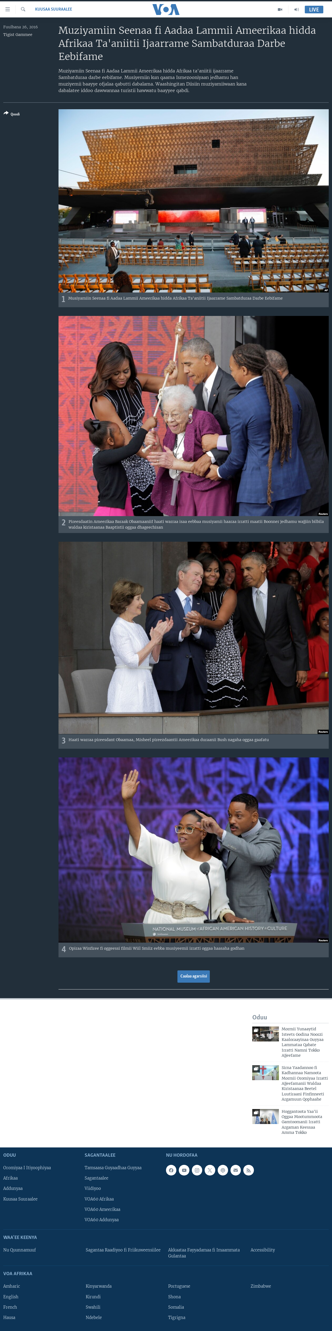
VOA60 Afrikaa (99, 1198)
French (10, 1307)
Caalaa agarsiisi (193, 976)
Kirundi (93, 1296)
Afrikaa (10, 1178)
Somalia (176, 1307)
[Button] (12, 114)
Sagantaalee (96, 1178)
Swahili (93, 1307)
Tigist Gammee (17, 34)
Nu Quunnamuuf (19, 1250)
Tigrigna (176, 1317)
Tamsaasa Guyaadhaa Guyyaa (113, 1167)
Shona (174, 1296)
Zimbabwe (261, 1286)
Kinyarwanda (99, 1286)
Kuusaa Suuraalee (53, 9)
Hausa (9, 1317)
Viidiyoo (93, 1188)
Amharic (11, 1286)
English (11, 1296)
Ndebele (94, 1317)
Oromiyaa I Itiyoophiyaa (27, 1167)
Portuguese (179, 1286)
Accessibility (263, 1250)
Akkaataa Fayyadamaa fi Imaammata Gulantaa (204, 1253)
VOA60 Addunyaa (102, 1219)
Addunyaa (13, 1188)
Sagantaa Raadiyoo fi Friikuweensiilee (123, 1250)
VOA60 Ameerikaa (102, 1209)
